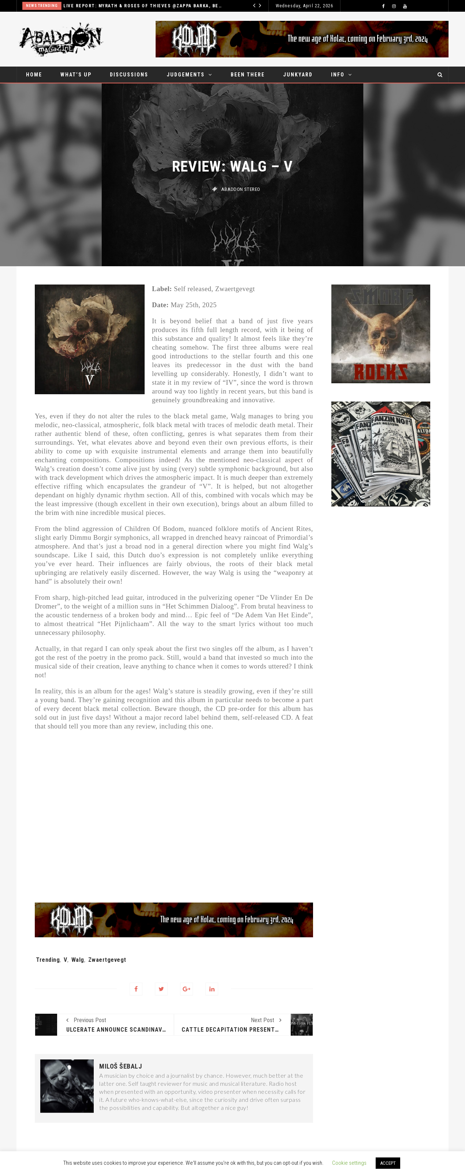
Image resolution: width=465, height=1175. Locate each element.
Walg (77, 959)
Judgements (186, 75)
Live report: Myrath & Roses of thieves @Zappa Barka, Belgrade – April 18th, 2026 (151, 5)
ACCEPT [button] (388, 1163)
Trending (48, 959)
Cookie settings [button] (349, 1163)
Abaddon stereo (240, 189)
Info (338, 75)
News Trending (50, 6)
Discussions (129, 75)
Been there (248, 75)
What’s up (76, 75)
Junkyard (298, 75)
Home (34, 75)
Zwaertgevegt (107, 959)
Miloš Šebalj (120, 1066)
